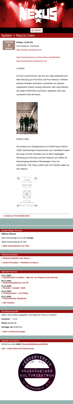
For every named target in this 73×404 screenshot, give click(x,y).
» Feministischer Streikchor (14, 298)
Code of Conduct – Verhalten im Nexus (20, 262)
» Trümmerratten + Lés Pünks (14, 293)
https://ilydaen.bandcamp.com (29, 50)
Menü (37, 30)
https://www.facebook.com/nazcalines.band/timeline (38, 57)
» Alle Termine (7, 303)
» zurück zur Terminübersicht (16, 216)
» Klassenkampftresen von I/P (14, 283)
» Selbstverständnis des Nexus (15, 258)
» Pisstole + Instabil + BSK (13, 288)
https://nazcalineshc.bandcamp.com (31, 61)
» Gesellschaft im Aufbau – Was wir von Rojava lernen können (29, 277)
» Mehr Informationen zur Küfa (15, 246)
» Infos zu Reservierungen (13, 331)
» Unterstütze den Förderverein (20, 348)
